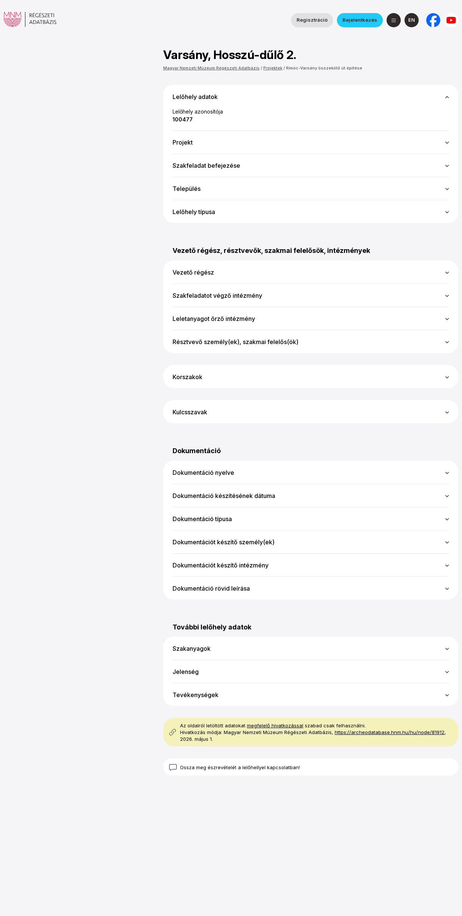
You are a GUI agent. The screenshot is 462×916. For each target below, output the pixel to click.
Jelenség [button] (186, 671)
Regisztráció (312, 20)
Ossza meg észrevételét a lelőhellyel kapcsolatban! (240, 767)
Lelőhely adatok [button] (195, 96)
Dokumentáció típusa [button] (202, 519)
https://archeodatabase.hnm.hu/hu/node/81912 (389, 732)
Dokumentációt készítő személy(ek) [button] (224, 542)
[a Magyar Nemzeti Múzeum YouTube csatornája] (451, 20)
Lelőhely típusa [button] (194, 212)
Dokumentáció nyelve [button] (203, 472)
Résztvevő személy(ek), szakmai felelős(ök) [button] (235, 342)
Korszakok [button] (187, 377)
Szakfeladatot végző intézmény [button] (217, 295)
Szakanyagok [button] (192, 648)
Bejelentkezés (359, 20)
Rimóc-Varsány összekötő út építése (324, 68)
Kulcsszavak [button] (190, 412)
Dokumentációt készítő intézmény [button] (221, 565)
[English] (411, 20)
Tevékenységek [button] (195, 695)
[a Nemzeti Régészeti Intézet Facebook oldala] (433, 20)
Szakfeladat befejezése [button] (206, 165)
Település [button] (187, 188)
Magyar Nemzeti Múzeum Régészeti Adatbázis (211, 68)
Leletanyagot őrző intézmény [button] (214, 318)
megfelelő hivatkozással (275, 725)
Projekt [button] (183, 142)
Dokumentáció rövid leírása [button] (211, 588)
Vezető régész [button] (193, 272)
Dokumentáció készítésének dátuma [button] (224, 495)
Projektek (272, 68)
